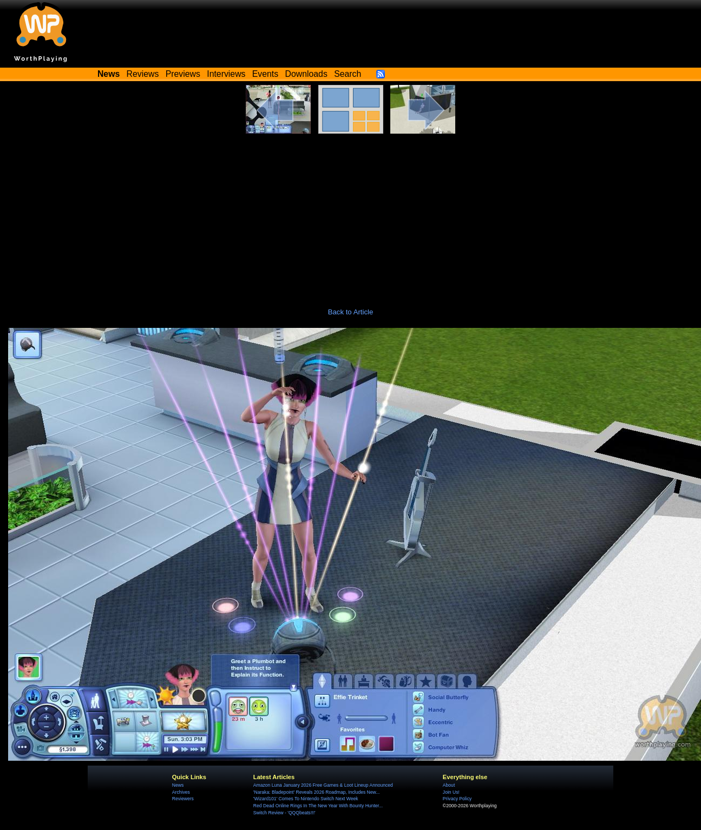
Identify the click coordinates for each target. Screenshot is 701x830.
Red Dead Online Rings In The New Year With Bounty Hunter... (318, 805)
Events (265, 73)
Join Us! (451, 792)
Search (347, 73)
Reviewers (183, 798)
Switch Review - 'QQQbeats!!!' (284, 812)
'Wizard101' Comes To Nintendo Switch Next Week (305, 798)
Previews (183, 73)
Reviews (143, 73)
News (178, 785)
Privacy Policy (457, 798)
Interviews (226, 73)
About (449, 785)
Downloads (306, 73)
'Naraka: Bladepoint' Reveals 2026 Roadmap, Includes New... (316, 792)
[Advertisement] (351, 215)
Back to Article (351, 312)
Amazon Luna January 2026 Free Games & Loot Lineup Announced (323, 785)
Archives (181, 792)
